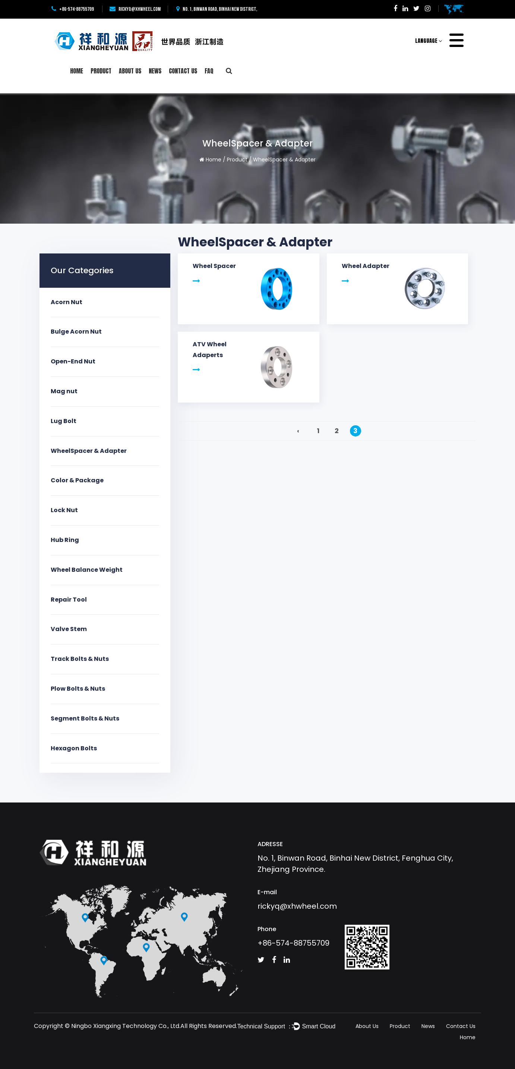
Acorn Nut (66, 302)
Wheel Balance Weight (87, 569)
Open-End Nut (73, 361)
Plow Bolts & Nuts (78, 688)
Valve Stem (69, 629)
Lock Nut (64, 510)
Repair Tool (69, 599)
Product (101, 70)
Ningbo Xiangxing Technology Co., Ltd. (125, 1026)
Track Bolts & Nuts (80, 659)
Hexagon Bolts (74, 748)
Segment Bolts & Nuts (85, 718)
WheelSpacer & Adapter (89, 451)
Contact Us (183, 70)
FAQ (209, 70)
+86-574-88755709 (72, 9)
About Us (130, 70)
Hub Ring (65, 540)
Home (76, 70)
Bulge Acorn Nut (76, 331)
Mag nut (64, 391)
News (155, 70)
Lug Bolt (63, 421)
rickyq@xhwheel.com (135, 9)
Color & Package (77, 480)
